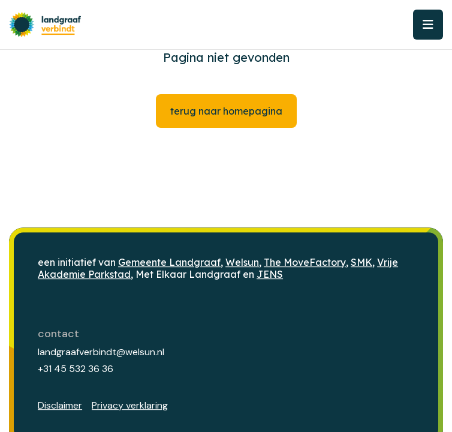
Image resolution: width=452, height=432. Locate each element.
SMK (361, 262)
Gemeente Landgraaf (169, 262)
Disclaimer (60, 405)
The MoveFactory (305, 262)
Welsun (242, 262)
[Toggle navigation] (428, 25)
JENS (270, 275)
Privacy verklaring (130, 405)
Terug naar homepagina (226, 111)
